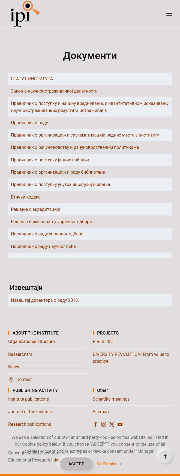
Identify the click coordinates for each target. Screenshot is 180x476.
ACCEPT (76, 464)
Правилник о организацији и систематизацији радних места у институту (85, 135)
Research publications (29, 424)
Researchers (20, 354)
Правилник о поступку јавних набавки (50, 159)
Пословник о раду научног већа (43, 246)
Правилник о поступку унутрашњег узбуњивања (60, 184)
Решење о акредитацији (35, 209)
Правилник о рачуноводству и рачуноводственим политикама (75, 147)
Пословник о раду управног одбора (47, 233)
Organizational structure (31, 341)
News (13, 366)
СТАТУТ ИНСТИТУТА (32, 78)
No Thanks (106, 464)
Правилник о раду (29, 122)
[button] (169, 13)
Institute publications (28, 399)
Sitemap (101, 411)
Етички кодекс (26, 197)
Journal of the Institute (30, 411)
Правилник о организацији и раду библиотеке (58, 172)
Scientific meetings (111, 399)
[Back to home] (25, 13)
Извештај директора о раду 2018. (45, 300)
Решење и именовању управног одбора (51, 221)
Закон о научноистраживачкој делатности (54, 91)
